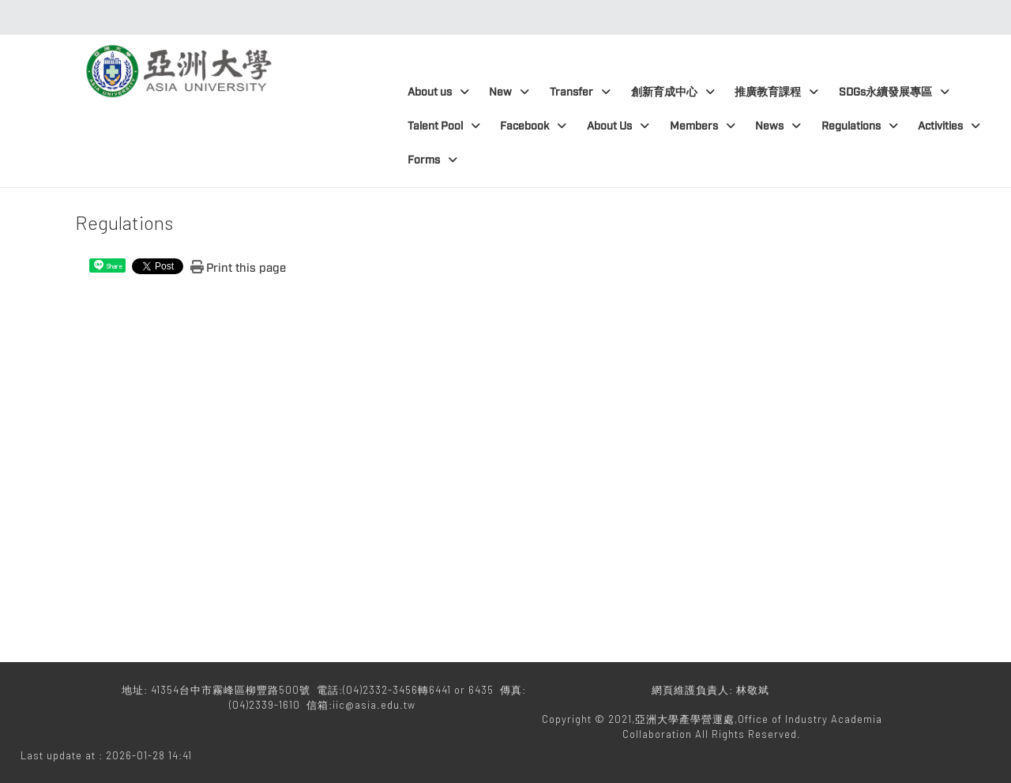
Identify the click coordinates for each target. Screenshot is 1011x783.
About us (438, 92)
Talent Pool (444, 126)
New (509, 92)
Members (702, 126)
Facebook (533, 126)
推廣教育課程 (776, 92)
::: (501, 17)
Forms (432, 160)
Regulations (859, 126)
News (778, 126)
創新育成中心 (673, 92)
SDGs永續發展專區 (894, 92)
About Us (618, 126)
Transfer (580, 92)
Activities (949, 126)
